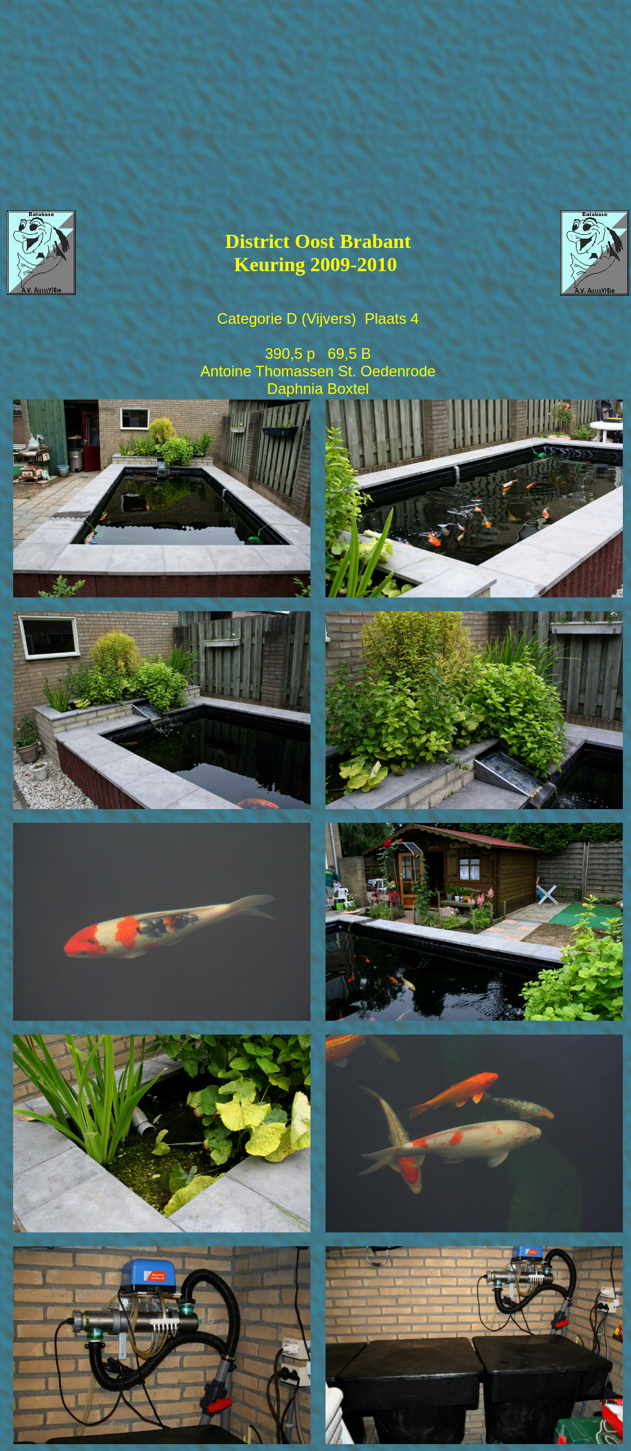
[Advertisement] (317, 94)
